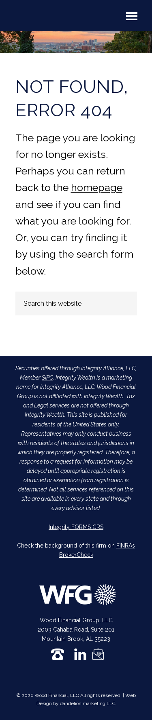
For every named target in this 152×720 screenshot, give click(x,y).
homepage (96, 187)
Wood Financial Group (46, 18)
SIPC (47, 377)
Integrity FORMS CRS (76, 527)
